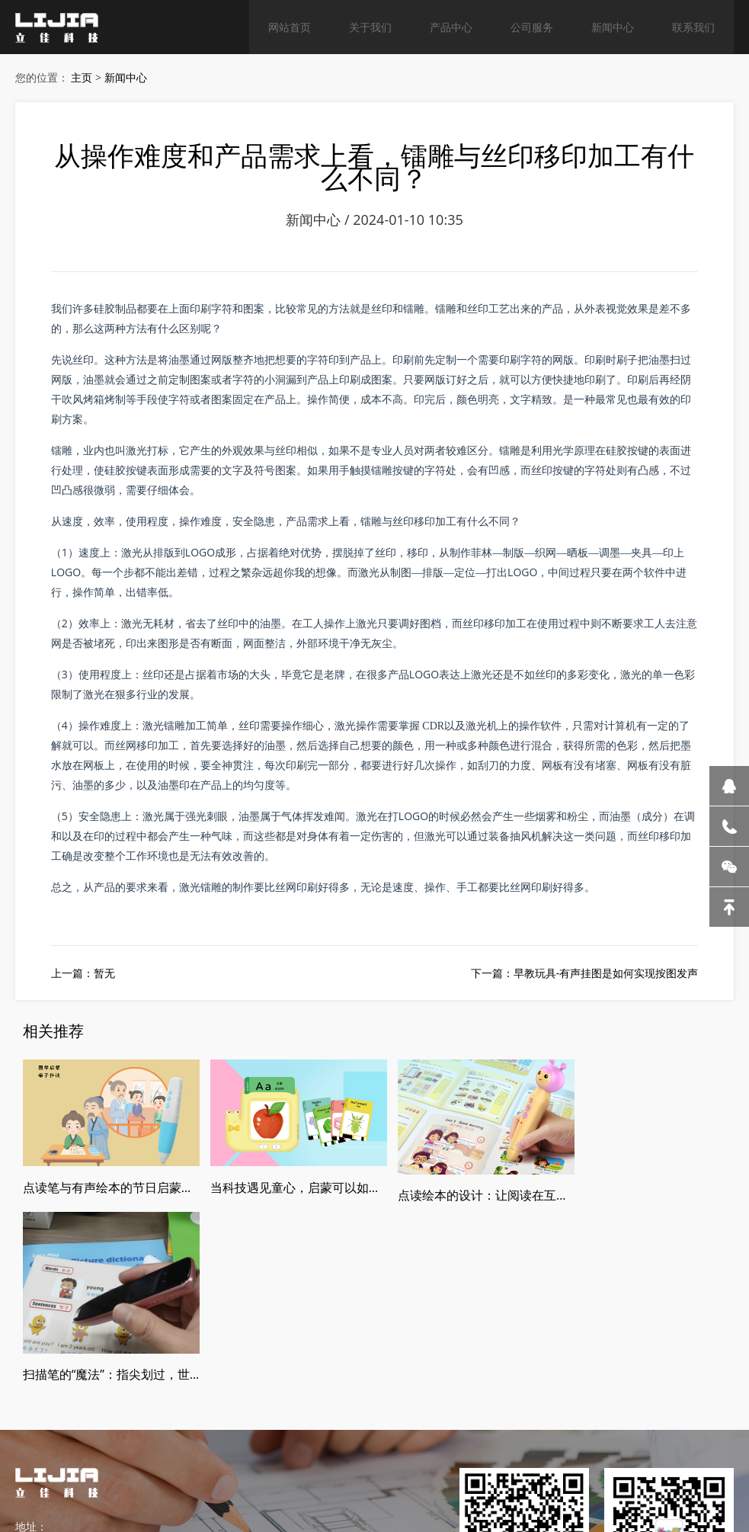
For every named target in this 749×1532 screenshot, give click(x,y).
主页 (81, 78)
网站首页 (289, 26)
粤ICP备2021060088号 (361, 1472)
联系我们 (693, 26)
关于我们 (370, 26)
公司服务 (532, 26)
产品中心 (451, 26)
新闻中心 (612, 26)
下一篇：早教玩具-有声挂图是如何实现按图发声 (585, 975)
